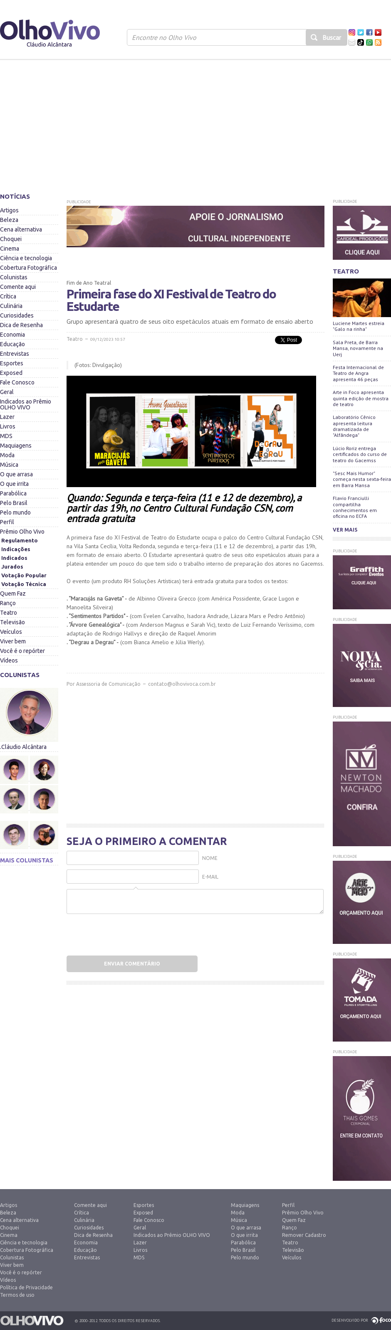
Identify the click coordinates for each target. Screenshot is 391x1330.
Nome (210, 858)
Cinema (9, 248)
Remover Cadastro (304, 1235)
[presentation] (119, 932)
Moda (7, 455)
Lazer (7, 417)
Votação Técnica (23, 584)
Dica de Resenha (21, 325)
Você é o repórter (22, 651)
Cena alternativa (21, 229)
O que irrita (14, 483)
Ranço (8, 603)
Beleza (9, 220)
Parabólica (13, 493)
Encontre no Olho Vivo (164, 37)
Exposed (11, 372)
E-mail (210, 876)
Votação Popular (24, 575)
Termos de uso (17, 1295)
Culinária (11, 306)
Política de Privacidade (26, 1287)
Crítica (8, 296)
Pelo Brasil (13, 503)
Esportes (11, 363)
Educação (12, 344)
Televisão (12, 622)
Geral (7, 392)
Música (9, 464)
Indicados (14, 558)
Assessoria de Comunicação (108, 684)
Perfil (7, 522)
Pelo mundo (15, 512)
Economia (12, 334)
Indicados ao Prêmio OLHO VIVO (25, 404)
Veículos (11, 631)
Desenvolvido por (350, 1320)
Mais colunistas (26, 860)
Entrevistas (14, 353)
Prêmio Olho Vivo (22, 531)
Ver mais (345, 529)
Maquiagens (16, 445)
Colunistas (13, 277)
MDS (6, 436)
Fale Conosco (17, 382)
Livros (7, 426)
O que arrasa (16, 474)
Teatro (8, 612)
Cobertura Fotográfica (28, 267)
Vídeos (9, 660)
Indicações (15, 549)
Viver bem (13, 641)
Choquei (11, 239)
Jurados (12, 566)
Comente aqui (18, 286)
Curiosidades (17, 315)
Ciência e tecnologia (26, 258)
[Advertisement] (195, 122)
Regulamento (19, 540)
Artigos (9, 210)
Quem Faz (13, 593)
